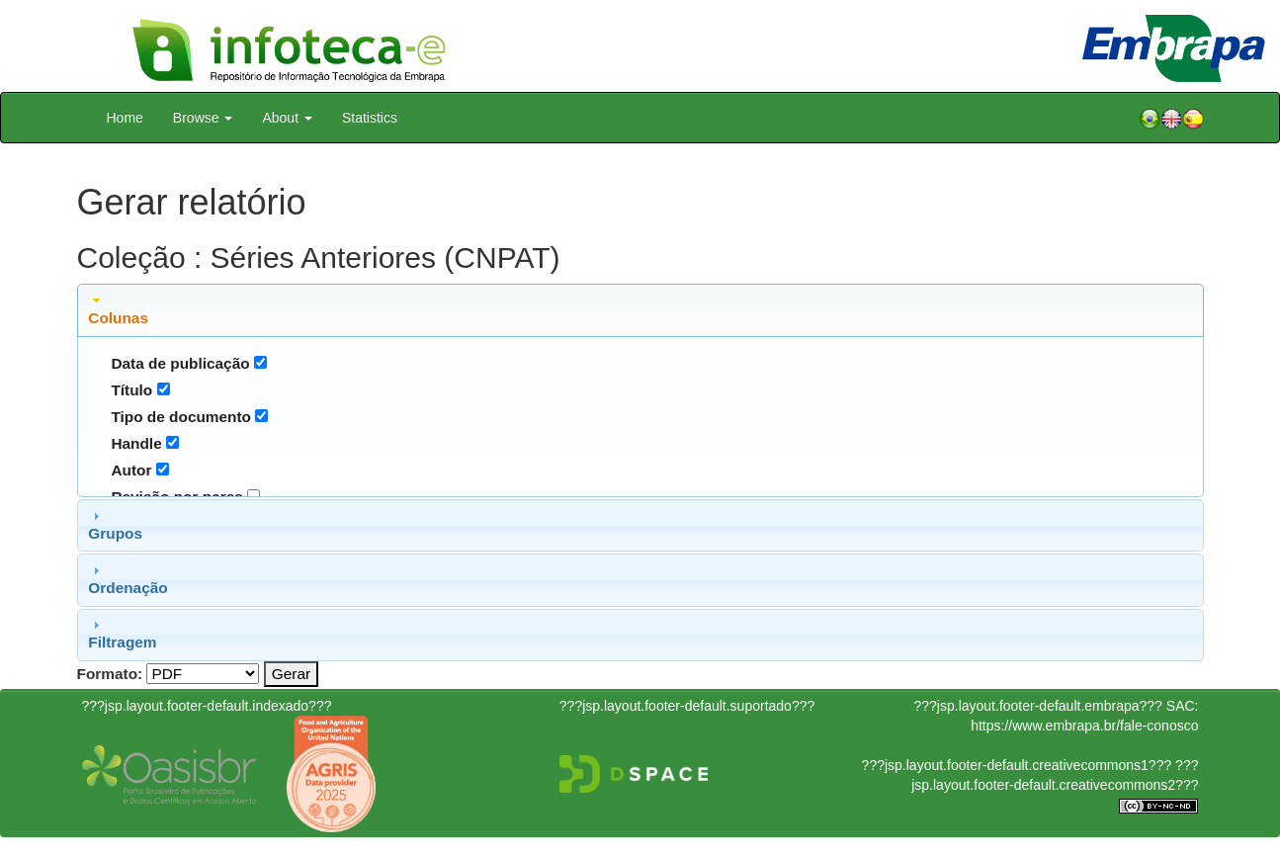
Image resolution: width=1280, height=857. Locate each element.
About (286, 118)
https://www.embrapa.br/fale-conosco (1084, 725)
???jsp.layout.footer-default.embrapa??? (1038, 706)
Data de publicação (180, 363)
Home (125, 118)
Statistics (369, 118)
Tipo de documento (181, 416)
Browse (203, 118)
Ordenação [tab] (127, 579)
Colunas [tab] (118, 309)
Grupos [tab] (115, 525)
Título (131, 390)
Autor (131, 470)
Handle (136, 443)
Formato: (110, 673)
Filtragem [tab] (122, 633)
